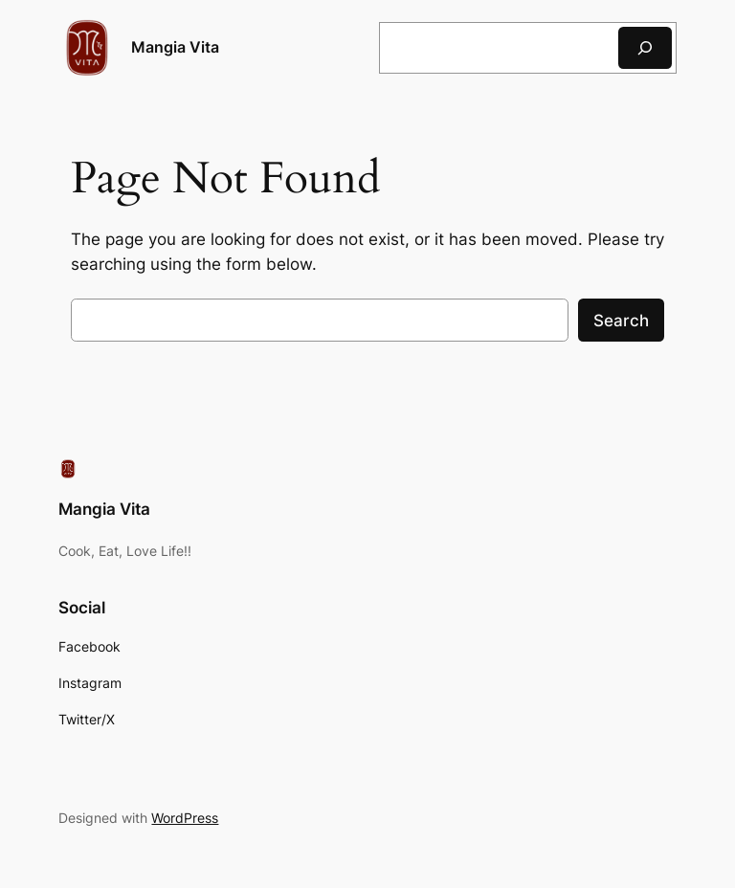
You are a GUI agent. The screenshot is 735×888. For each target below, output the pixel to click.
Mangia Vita (175, 46)
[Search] (645, 47)
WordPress (184, 818)
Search (621, 320)
